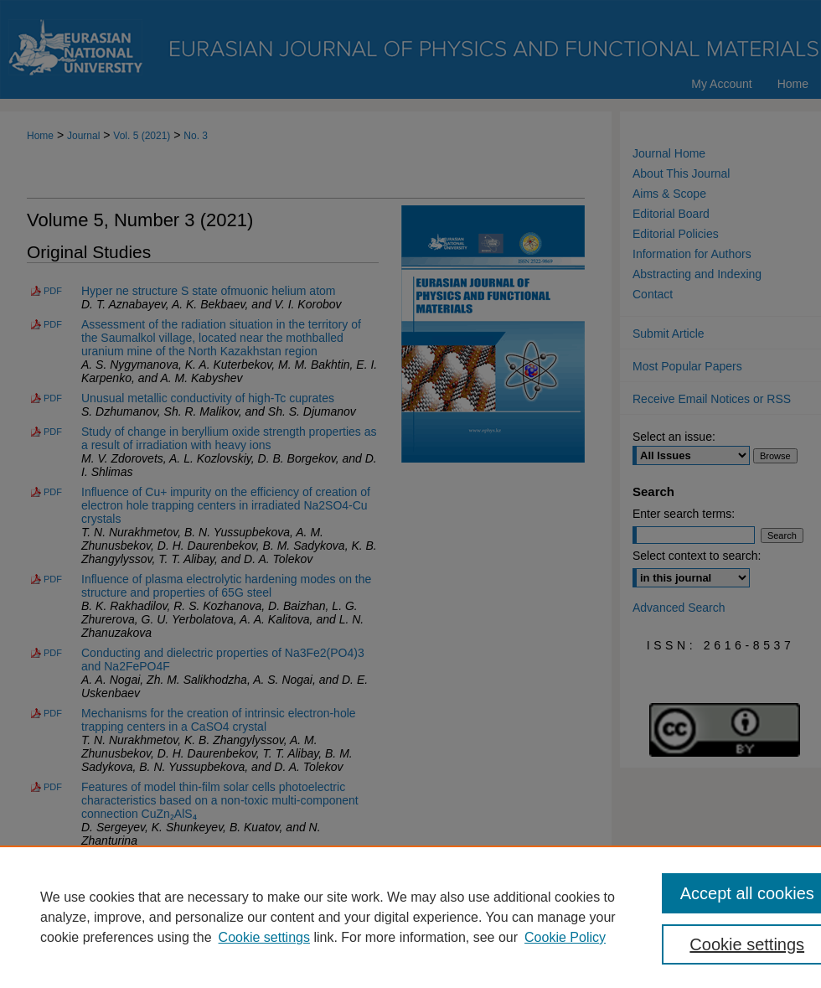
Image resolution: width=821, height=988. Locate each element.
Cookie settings (264, 937)
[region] (410, 917)
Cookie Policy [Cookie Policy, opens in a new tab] (565, 937)
